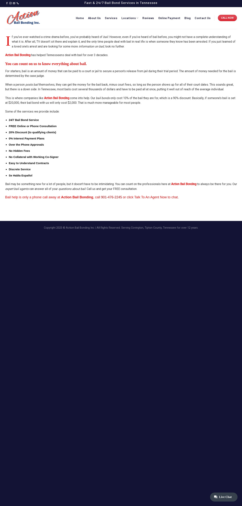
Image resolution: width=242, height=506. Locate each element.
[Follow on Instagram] (10, 3)
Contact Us (203, 18)
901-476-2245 (111, 197)
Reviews (148, 18)
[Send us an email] (14, 3)
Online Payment (169, 18)
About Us (94, 18)
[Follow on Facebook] (7, 3)
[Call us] (18, 3)
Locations (129, 18)
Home (80, 18)
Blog (187, 18)
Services (111, 18)
